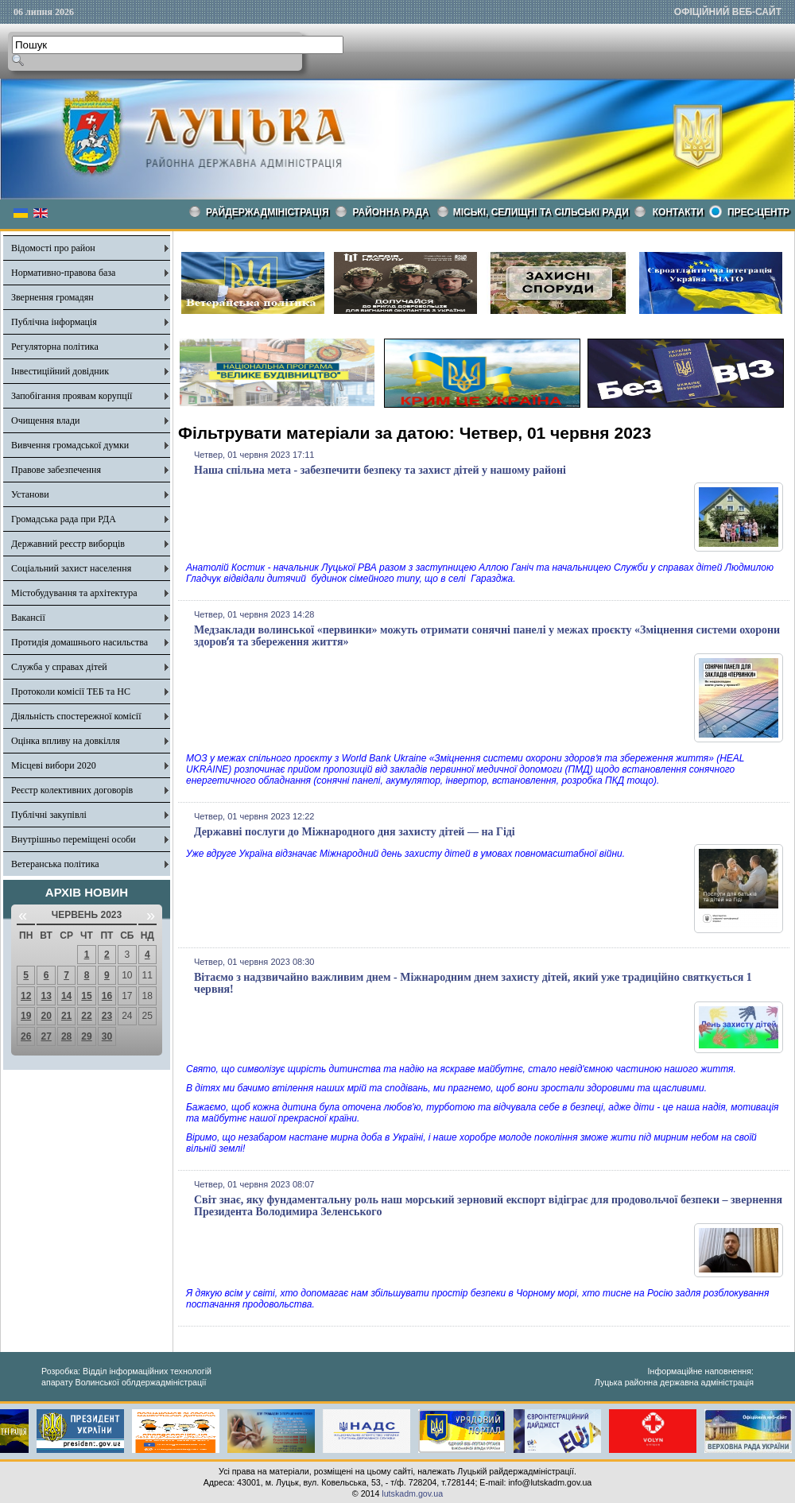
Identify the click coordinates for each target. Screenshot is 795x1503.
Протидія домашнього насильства (79, 642)
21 (66, 1015)
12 (26, 995)
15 (86, 995)
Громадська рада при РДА (63, 519)
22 (86, 1015)
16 (107, 995)
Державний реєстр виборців (68, 543)
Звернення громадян (52, 297)
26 (26, 1036)
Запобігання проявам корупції (71, 395)
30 (107, 1036)
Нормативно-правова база (63, 272)
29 (86, 1036)
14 (66, 995)
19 (26, 1015)
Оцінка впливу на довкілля (65, 740)
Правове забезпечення (56, 469)
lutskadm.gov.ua (412, 1493)
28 (66, 1036)
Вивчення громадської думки (70, 445)
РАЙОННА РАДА (391, 212)
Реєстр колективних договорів (72, 790)
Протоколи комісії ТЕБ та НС (70, 691)
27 (46, 1036)
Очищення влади (45, 420)
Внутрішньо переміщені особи (73, 839)
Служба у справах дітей (59, 666)
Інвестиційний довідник (60, 371)
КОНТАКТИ (678, 212)
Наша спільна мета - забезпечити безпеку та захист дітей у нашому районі (380, 470)
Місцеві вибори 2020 (53, 765)
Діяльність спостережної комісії (76, 716)
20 (46, 1015)
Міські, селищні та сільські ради (541, 212)
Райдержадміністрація (267, 212)
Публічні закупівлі (49, 814)
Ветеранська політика (55, 864)
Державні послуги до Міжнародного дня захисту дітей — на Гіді (354, 832)
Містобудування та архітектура (74, 592)
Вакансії (28, 617)
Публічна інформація (54, 321)
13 (46, 995)
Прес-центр (758, 212)
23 (107, 1015)
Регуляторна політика (55, 346)
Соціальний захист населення (71, 568)
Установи (30, 494)
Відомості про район (53, 248)
